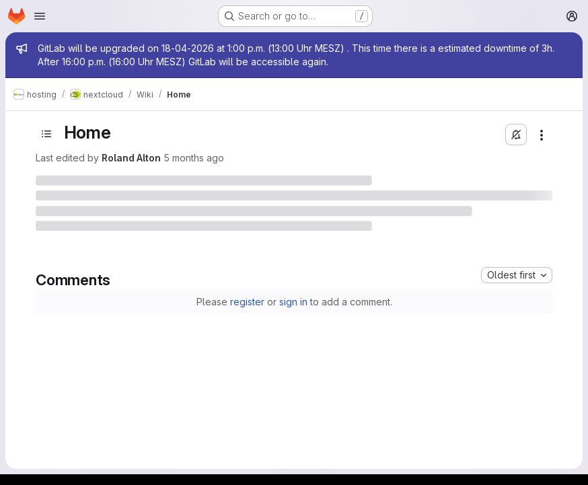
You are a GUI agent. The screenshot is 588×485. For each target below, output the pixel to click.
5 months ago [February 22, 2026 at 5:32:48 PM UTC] (193, 157)
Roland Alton (131, 157)
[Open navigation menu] (39, 16)
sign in (293, 301)
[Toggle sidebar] (46, 134)
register (247, 301)
